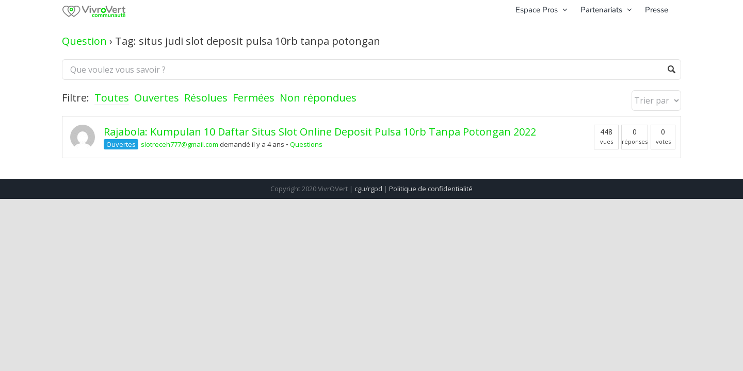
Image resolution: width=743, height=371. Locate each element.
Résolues (206, 98)
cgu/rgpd (368, 188)
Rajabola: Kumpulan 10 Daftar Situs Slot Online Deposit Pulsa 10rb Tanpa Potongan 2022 (320, 132)
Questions (306, 144)
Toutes (111, 98)
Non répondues (318, 98)
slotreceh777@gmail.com (179, 144)
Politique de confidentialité (431, 188)
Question (84, 41)
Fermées (253, 98)
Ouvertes (156, 98)
